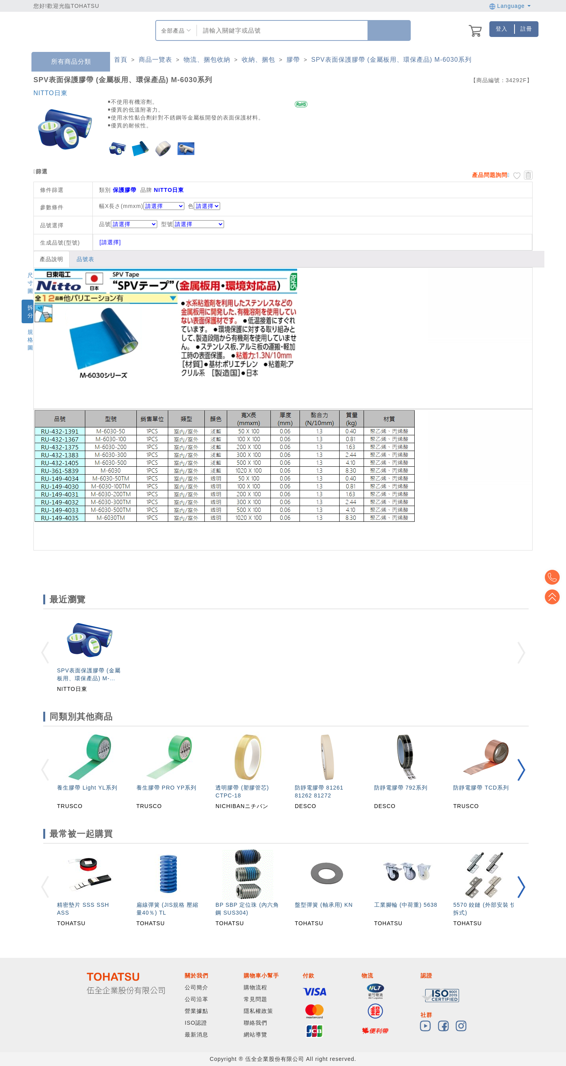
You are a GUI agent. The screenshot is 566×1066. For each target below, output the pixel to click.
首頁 (120, 59)
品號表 (85, 259)
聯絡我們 (255, 1023)
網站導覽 (255, 1034)
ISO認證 (196, 1023)
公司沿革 (196, 999)
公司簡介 (196, 987)
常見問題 (255, 999)
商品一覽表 (155, 59)
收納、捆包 (258, 59)
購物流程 (255, 987)
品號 (128, 224)
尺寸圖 (30, 283)
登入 (501, 29)
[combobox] (281, 30)
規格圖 (30, 340)
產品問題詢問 (489, 175)
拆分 (30, 311)
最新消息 (196, 1034)
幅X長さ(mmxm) (121, 206)
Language (510, 6)
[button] (521, 770)
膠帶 (293, 59)
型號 (192, 224)
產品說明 (51, 259)
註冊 (526, 29)
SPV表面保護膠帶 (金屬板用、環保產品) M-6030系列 (391, 59)
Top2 (554, 577)
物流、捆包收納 (207, 59)
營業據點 (196, 1011)
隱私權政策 (258, 1011)
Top (554, 597)
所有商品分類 (65, 62)
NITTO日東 (50, 93)
